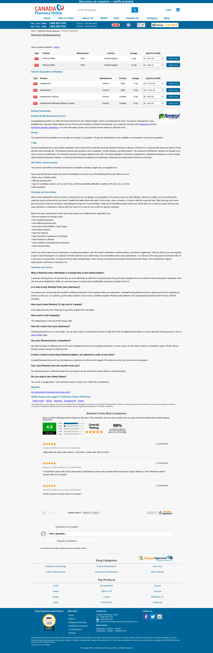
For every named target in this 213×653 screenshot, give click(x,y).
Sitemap (71, 633)
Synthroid (157, 602)
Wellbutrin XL (157, 597)
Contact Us (132, 18)
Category (152, 18)
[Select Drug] (153, 59)
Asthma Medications (55, 572)
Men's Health (157, 572)
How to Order (66, 18)
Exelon (81, 401)
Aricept (49, 401)
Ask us (57, 47)
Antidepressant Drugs (55, 566)
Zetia (55, 602)
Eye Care (157, 566)
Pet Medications (75, 629)
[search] (134, 10)
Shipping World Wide (77, 622)
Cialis (55, 586)
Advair (56, 597)
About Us (87, 18)
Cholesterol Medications (106, 572)
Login (168, 10)
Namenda (144, 124)
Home (47, 18)
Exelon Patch (38, 401)
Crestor (157, 586)
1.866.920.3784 (57, 23)
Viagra (55, 591)
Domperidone (106, 586)
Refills (104, 18)
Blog (167, 18)
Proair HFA (106, 602)
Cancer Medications (106, 566)
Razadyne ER (70, 401)
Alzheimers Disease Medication (48, 31)
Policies (71, 619)
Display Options (74, 513)
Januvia (157, 591)
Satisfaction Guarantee (78, 626)
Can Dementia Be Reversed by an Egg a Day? (51, 392)
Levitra (106, 597)
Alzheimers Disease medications (45, 127)
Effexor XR (106, 591)
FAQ (116, 18)
